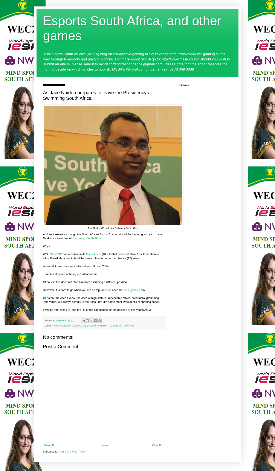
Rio (109, 325)
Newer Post (50, 445)
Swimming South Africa (87, 238)
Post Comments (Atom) (72, 451)
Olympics (102, 325)
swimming (129, 325)
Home (104, 445)
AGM (55, 325)
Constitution (93, 254)
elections (76, 325)
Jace (84, 325)
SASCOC (56, 254)
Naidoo (92, 325)
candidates (64, 325)
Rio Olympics (131, 290)
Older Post (158, 445)
